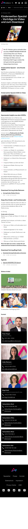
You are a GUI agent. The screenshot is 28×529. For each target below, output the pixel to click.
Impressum (19, 480)
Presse (15, 476)
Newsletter (7, 476)
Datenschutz (9, 480)
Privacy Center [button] (11, 485)
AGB (20, 485)
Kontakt (21, 476)
